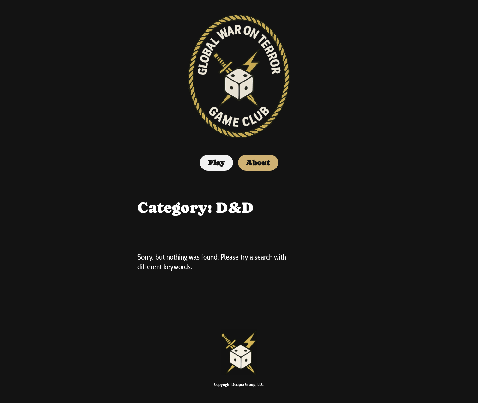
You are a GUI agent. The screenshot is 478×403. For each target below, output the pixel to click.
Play (216, 162)
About (258, 162)
